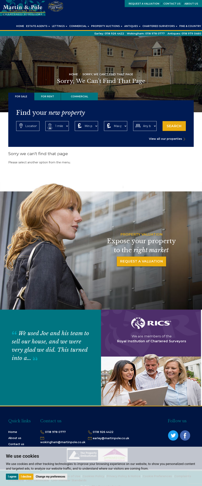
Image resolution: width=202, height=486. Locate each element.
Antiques (132, 26)
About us (14, 438)
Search (174, 126)
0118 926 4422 (103, 432)
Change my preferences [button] (50, 476)
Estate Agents (38, 26)
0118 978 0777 (55, 432)
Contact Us (170, 3)
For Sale (21, 96)
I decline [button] (26, 476)
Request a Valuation (144, 3)
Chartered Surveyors (159, 26)
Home (20, 26)
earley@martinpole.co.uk (111, 438)
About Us (190, 3)
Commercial (79, 26)
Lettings (59, 26)
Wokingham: (146, 33)
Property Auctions (106, 26)
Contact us (16, 444)
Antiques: (184, 33)
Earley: (109, 33)
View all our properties (165, 139)
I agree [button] (12, 476)
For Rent (47, 96)
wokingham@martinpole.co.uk (62, 442)
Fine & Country (190, 26)
